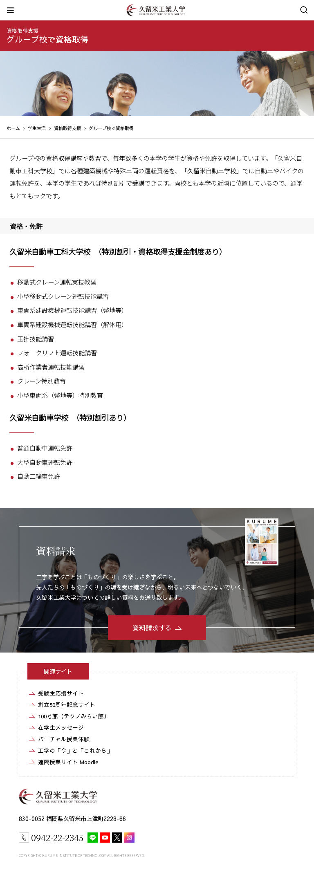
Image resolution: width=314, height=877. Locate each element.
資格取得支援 (22, 30)
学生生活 (37, 128)
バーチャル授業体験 (64, 739)
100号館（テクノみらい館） (74, 716)
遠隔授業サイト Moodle (68, 762)
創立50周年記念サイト (66, 705)
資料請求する (152, 627)
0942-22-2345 (57, 837)
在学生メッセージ (61, 727)
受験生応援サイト (61, 693)
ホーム (13, 128)
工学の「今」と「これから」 (75, 750)
